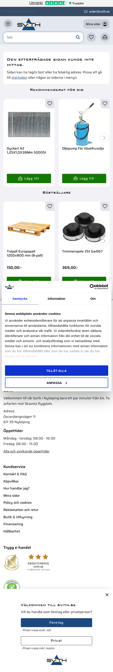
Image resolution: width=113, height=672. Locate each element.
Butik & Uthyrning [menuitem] (17, 517)
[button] (8, 23)
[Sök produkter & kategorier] (43, 37)
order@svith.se (99, 11)
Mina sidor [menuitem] (11, 495)
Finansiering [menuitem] (13, 524)
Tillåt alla (56, 370)
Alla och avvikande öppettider (26, 451)
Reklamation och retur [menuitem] (21, 509)
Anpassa (56, 382)
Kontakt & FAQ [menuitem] (15, 474)
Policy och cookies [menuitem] (17, 502)
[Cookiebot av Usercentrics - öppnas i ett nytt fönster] (89, 287)
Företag (56, 622)
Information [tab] (56, 298)
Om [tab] (93, 298)
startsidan (19, 77)
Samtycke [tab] (20, 298)
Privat (56, 640)
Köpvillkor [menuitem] (11, 481)
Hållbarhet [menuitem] (11, 531)
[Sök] (78, 37)
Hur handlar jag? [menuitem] (16, 488)
